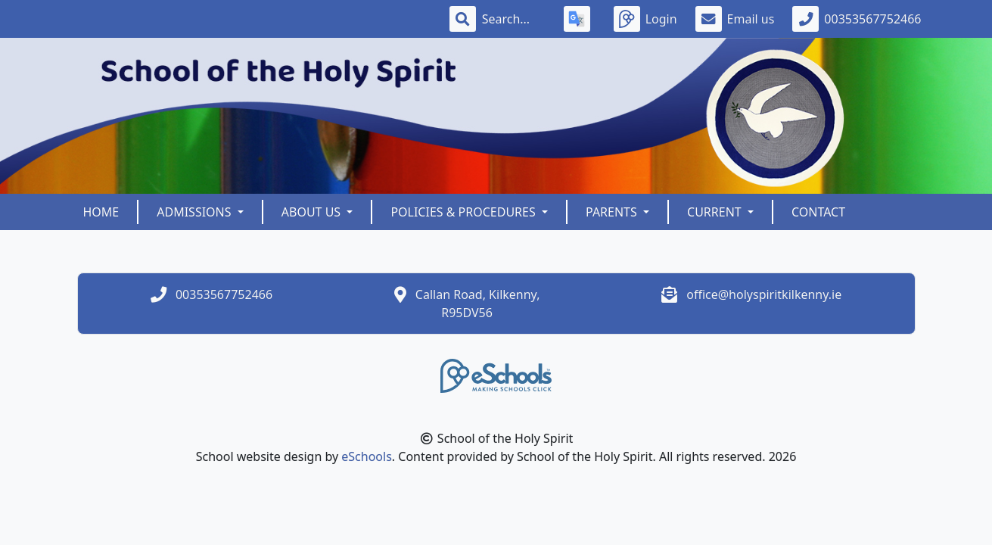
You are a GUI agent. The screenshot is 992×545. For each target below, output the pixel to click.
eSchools (366, 456)
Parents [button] (613, 212)
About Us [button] (312, 212)
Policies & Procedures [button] (464, 212)
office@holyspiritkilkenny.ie (763, 294)
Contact (818, 212)
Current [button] (716, 212)
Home (101, 212)
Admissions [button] (195, 212)
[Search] (514, 19)
